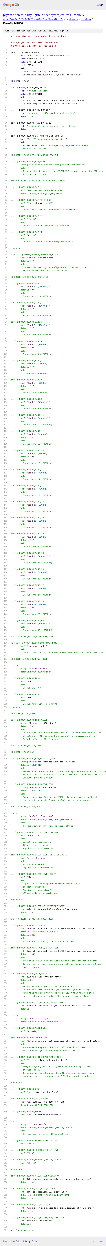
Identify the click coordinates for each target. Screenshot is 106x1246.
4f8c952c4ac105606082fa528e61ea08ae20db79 (33, 19)
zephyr (77, 15)
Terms (35, 1241)
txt (93, 1241)
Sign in (100, 4)
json (100, 1241)
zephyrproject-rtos (58, 15)
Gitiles (18, 1241)
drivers (73, 19)
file (65, 30)
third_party (24, 15)
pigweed (8, 15)
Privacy (26, 1241)
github (38, 15)
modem (86, 19)
